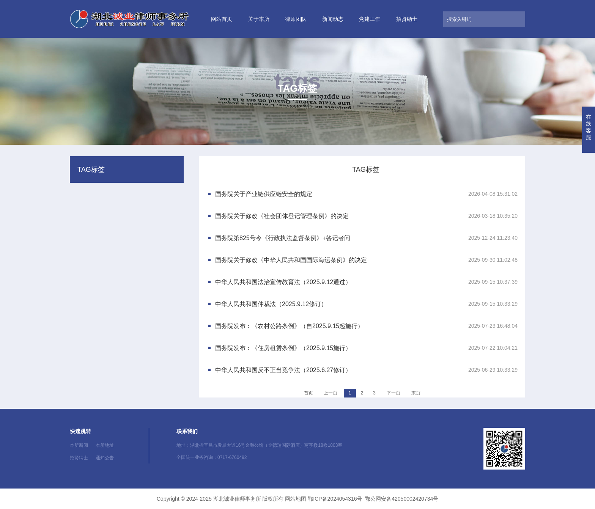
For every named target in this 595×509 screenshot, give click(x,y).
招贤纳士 (406, 19)
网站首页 (221, 19)
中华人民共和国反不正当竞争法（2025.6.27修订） (283, 370)
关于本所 (258, 19)
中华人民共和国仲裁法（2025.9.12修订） (271, 304)
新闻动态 (332, 19)
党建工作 (369, 19)
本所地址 (105, 445)
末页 (415, 393)
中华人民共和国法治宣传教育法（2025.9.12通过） (283, 282)
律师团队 (295, 19)
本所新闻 (79, 445)
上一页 (330, 393)
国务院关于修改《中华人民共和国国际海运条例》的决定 (291, 260)
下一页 (393, 393)
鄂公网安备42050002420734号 (401, 499)
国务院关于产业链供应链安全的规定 (263, 194)
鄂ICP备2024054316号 (335, 499)
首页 (308, 393)
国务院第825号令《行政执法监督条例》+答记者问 (282, 238)
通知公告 (105, 457)
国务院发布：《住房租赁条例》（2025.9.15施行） (283, 348)
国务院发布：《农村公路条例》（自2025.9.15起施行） (289, 326)
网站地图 (295, 499)
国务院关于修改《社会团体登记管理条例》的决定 (282, 216)
